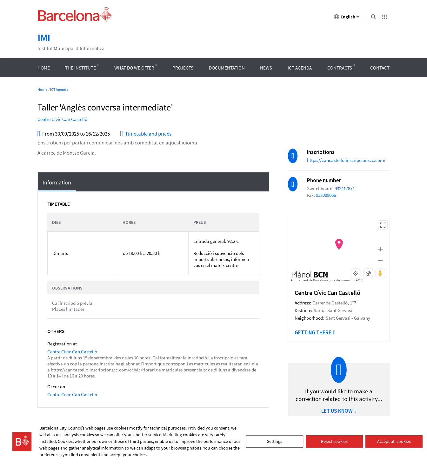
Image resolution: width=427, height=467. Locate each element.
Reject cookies (334, 441)
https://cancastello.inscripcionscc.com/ (346, 160)
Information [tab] (57, 182)
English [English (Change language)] (346, 18)
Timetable (58, 204)
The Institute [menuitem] (80, 68)
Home (42, 89)
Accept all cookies (394, 441)
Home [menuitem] (43, 68)
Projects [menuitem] (182, 68)
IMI (43, 37)
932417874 (345, 188)
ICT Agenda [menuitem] (300, 68)
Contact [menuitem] (380, 68)
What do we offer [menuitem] (134, 68)
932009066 (326, 195)
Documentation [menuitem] (227, 68)
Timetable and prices (145, 134)
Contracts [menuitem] (339, 68)
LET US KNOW (338, 410)
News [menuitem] (266, 68)
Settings (274, 441)
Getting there (315, 332)
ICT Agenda (59, 89)
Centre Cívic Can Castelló (62, 119)
